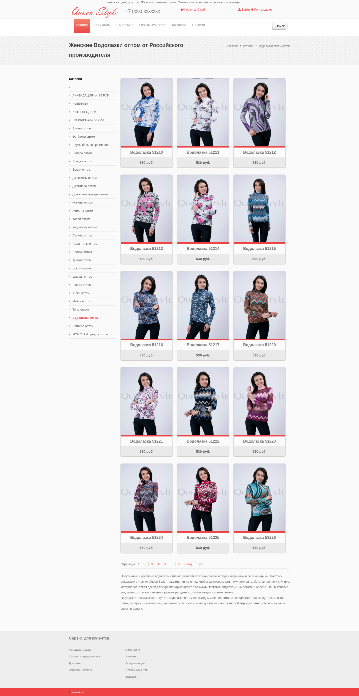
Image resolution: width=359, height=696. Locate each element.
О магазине (124, 25)
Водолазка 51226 (259, 537)
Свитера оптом (83, 326)
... (172, 564)
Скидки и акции (135, 663)
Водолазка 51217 (203, 345)
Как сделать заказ (80, 649)
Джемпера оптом (84, 186)
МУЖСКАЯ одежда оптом (90, 334)
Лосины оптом (82, 235)
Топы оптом (80, 309)
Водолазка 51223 (259, 441)
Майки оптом (81, 301)
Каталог (82, 25)
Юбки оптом (80, 293)
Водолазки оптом (85, 318)
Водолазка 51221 (146, 441)
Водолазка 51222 (203, 441)
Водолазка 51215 (259, 248)
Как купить (102, 25)
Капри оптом (81, 219)
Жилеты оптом (82, 210)
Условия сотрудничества (84, 656)
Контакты (179, 25)
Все (200, 564)
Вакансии (131, 676)
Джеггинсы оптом (84, 178)
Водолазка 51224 (146, 537)
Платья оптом (82, 252)
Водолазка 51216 (146, 345)
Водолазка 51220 (259, 345)
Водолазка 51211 (203, 152)
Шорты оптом (81, 285)
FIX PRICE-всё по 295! (88, 120)
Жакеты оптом (82, 202)
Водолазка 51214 (203, 248)
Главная (232, 46)
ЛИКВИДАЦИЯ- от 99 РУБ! (91, 95)
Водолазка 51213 (146, 248)
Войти (244, 9)
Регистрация (261, 9)
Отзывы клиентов (152, 25)
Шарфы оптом (82, 276)
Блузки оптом (81, 128)
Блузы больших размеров (90, 145)
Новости (198, 25)
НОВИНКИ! (80, 103)
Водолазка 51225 (203, 537)
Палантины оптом (84, 243)
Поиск (280, 26)
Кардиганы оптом (84, 227)
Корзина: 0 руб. (193, 9)
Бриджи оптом (82, 161)
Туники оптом (81, 260)
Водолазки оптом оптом (274, 46)
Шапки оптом (81, 268)
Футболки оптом (83, 136)
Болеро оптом (82, 153)
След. (188, 564)
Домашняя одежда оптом (90, 194)
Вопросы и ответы (80, 669)
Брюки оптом (81, 169)
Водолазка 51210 (146, 152)
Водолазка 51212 (259, 152)
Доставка (74, 663)
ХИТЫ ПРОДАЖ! (84, 112)
